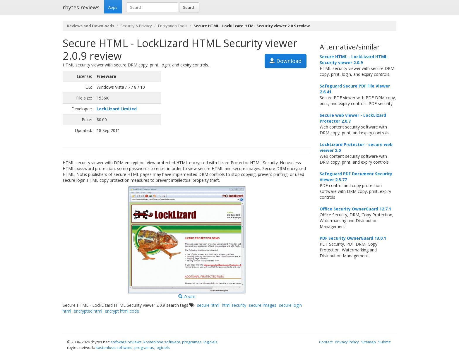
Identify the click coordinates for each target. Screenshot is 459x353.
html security (234, 305)
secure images (262, 305)
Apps (112, 7)
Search (189, 7)
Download (286, 60)
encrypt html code (122, 311)
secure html (208, 305)
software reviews (126, 342)
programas (192, 342)
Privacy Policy (347, 342)
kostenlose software (161, 342)
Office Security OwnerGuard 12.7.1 (355, 209)
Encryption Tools (172, 25)
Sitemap (368, 342)
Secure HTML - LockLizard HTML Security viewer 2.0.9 (353, 59)
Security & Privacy (136, 25)
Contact (326, 342)
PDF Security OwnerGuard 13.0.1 (353, 238)
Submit (384, 342)
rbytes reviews (81, 7)
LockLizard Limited (117, 109)
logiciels (210, 342)
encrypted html (88, 311)
